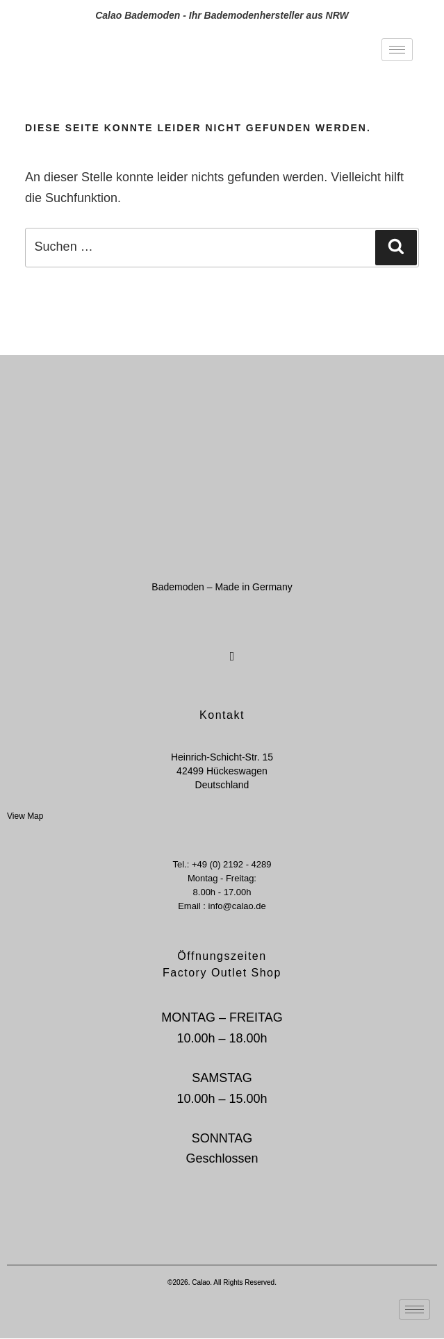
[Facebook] (206, 648)
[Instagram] (230, 648)
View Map (25, 816)
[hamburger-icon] (397, 49)
